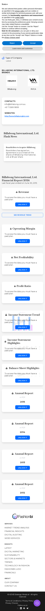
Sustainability (12, 555)
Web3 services (12, 538)
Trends (8, 562)
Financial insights (14, 531)
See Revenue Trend (22, 215)
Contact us (11, 586)
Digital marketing (14, 552)
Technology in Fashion (17, 566)
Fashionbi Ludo (13, 569)
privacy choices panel (12, 37)
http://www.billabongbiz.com (17, 116)
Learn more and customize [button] (22, 48)
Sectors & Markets (15, 559)
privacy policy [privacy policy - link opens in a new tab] (20, 11)
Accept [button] (33, 43)
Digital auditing (13, 535)
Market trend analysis (17, 528)
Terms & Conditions (13, 601)
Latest (8, 548)
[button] (37, 603)
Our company (12, 582)
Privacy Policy (27, 601)
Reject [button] (12, 43)
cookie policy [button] (19, 17)
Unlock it (22, 204)
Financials (10, 573)
